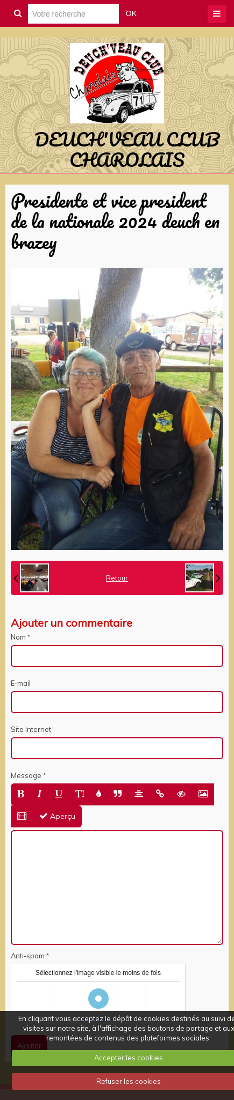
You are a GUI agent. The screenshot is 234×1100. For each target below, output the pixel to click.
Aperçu (57, 816)
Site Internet (31, 729)
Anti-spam (28, 955)
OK (131, 13)
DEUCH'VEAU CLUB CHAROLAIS (126, 149)
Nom (18, 637)
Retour (117, 578)
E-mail (21, 683)
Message (26, 775)
